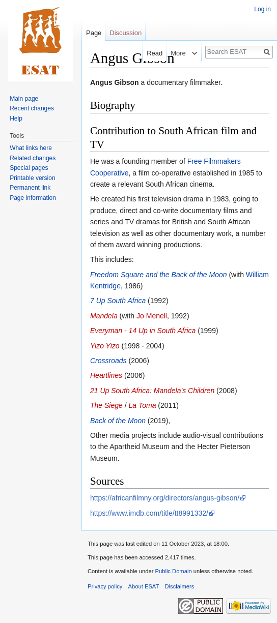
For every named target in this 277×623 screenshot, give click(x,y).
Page (93, 33)
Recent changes (32, 108)
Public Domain (173, 571)
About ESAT (143, 586)
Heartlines (106, 375)
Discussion (125, 33)
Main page (24, 98)
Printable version (32, 178)
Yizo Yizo (105, 346)
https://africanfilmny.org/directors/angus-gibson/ (164, 498)
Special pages (29, 167)
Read (149, 53)
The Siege (106, 405)
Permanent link (30, 187)
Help (16, 118)
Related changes (33, 158)
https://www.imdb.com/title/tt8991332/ (149, 513)
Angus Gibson (114, 82)
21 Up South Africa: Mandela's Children (152, 391)
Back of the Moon (118, 421)
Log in (262, 9)
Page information (33, 197)
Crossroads (108, 361)
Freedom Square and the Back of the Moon (158, 275)
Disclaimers (180, 586)
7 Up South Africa (118, 300)
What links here (31, 148)
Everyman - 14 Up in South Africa (143, 331)
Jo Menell (151, 316)
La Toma (142, 405)
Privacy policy (105, 586)
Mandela (104, 316)
